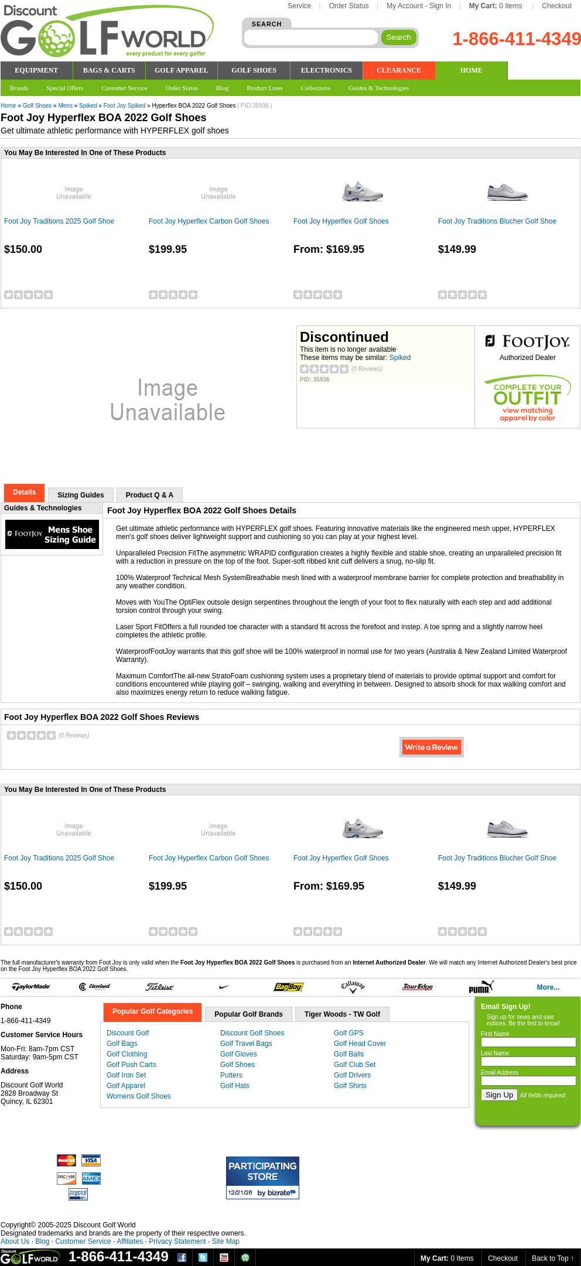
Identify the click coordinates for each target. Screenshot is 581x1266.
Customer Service (83, 1241)
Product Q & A (150, 495)
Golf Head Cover (360, 1043)
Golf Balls (349, 1054)
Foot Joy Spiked (125, 105)
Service (299, 6)
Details (24, 492)
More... (548, 987)
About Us (15, 1241)
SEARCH (267, 24)
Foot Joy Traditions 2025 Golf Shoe (59, 221)
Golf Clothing (127, 1054)
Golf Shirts (350, 1086)
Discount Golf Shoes (252, 1033)
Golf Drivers (352, 1075)
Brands (19, 87)
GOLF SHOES (253, 70)
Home (8, 105)
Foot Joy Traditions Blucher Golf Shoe (497, 221)
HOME (471, 70)
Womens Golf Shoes (139, 1096)
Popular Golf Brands (248, 1014)
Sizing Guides (80, 495)
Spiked (88, 105)
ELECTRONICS (326, 70)
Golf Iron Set (126, 1075)
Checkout (557, 6)
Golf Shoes (37, 105)
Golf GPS (349, 1033)
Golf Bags (122, 1043)
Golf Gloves (238, 1054)
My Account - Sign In (419, 6)
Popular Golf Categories (152, 1011)
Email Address (499, 1072)
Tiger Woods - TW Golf (342, 1014)
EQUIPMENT (36, 70)
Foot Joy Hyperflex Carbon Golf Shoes (209, 221)
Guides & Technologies (378, 87)
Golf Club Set (354, 1065)
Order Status (349, 6)
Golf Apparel (126, 1086)
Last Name (495, 1053)
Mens (65, 105)
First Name (495, 1034)
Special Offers (64, 87)
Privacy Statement (177, 1241)
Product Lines (264, 87)
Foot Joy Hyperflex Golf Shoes (341, 221)
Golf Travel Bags (246, 1043)
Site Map (226, 1241)
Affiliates (130, 1241)
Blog (42, 1241)
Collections (315, 87)
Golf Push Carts (131, 1065)
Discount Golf (128, 1033)
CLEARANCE (399, 70)
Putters (231, 1075)
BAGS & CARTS (109, 70)
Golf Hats (235, 1086)
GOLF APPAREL (182, 70)
